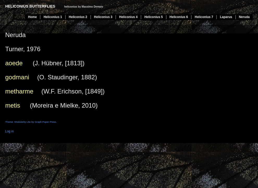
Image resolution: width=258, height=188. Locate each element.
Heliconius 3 (103, 17)
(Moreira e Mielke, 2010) (51, 105)
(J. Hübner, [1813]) (44, 63)
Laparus (226, 17)
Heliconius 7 (204, 17)
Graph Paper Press (45, 121)
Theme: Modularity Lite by (20, 121)
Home (32, 17)
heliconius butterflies (30, 6)
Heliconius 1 (53, 17)
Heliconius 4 (128, 17)
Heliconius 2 (78, 17)
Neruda (244, 17)
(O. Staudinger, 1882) (51, 77)
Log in (9, 131)
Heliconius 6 (179, 17)
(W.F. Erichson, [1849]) (55, 91)
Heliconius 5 (153, 17)
